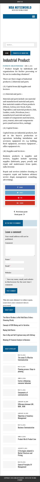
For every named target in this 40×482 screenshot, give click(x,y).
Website (8, 272)
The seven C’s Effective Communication (25, 358)
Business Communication (26, 427)
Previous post (20, 211)
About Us (20, 2)
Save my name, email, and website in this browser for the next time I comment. (19, 282)
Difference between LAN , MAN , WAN (26, 405)
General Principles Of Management (25, 465)
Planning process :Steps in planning (26, 370)
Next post (19, 214)
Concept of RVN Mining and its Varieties (16, 325)
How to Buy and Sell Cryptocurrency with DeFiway (19, 335)
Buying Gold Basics (9, 330)
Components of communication (23, 393)
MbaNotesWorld (17, 66)
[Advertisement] (20, 30)
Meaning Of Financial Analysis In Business (16, 340)
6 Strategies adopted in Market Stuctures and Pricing (26, 453)
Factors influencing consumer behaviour (24, 382)
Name (7, 259)
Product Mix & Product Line (27, 439)
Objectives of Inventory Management (25, 417)
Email (7, 266)
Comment (9, 243)
